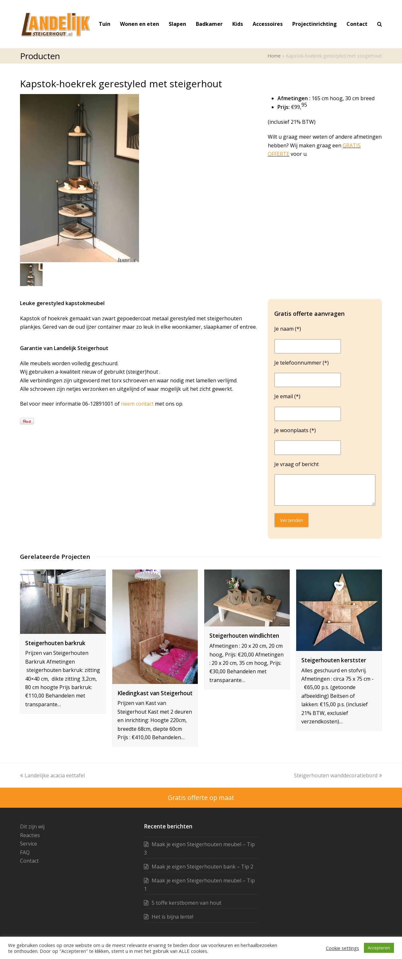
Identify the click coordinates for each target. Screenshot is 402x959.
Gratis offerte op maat (201, 797)
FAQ (25, 852)
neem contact (138, 403)
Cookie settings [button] (342, 948)
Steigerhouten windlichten (244, 635)
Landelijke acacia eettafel (52, 775)
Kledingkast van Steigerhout (155, 693)
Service (28, 843)
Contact (29, 860)
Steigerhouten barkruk (55, 643)
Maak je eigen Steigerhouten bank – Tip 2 (202, 866)
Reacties (30, 835)
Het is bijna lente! (172, 916)
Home (274, 56)
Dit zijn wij (32, 826)
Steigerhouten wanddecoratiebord (338, 775)
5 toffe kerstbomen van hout (186, 902)
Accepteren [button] (379, 948)
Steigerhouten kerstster (333, 660)
